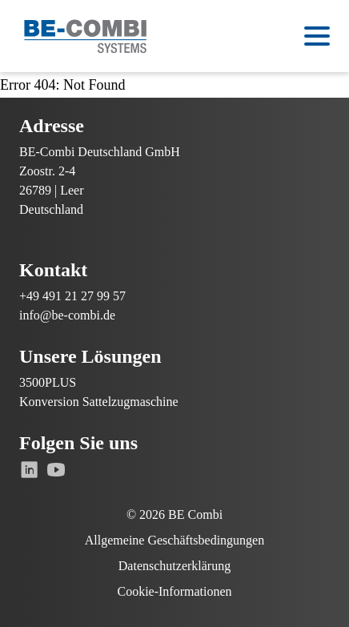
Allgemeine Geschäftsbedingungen (174, 540)
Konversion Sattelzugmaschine (99, 401)
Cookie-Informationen (174, 591)
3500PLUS (47, 382)
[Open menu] (317, 36)
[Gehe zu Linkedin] (29, 470)
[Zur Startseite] (85, 36)
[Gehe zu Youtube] (56, 470)
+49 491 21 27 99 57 (72, 296)
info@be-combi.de (67, 315)
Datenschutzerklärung (174, 566)
